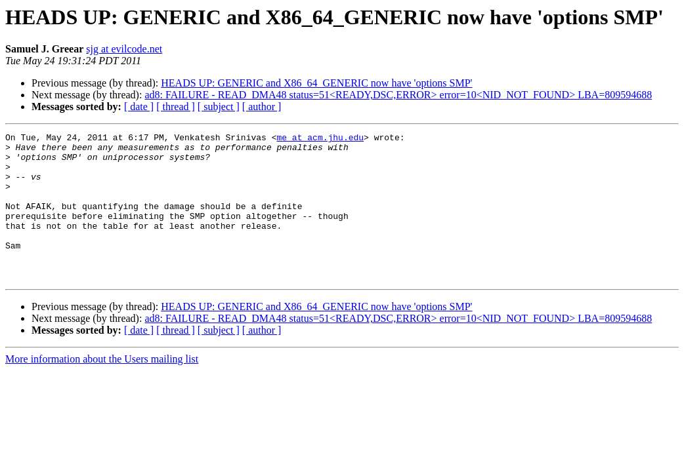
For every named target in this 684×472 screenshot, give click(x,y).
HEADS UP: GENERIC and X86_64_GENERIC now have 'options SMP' (316, 82)
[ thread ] (175, 106)
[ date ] (139, 106)
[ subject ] (219, 106)
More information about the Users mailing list (101, 388)
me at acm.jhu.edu (320, 139)
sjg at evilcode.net (124, 48)
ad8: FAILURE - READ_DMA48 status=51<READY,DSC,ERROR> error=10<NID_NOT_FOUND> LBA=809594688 (398, 94)
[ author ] (262, 106)
